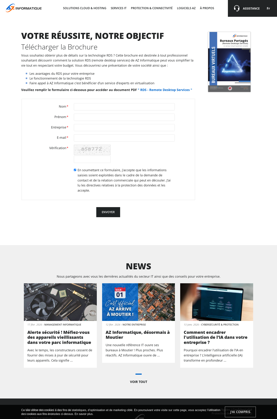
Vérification (58, 148)
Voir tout (138, 382)
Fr (268, 8)
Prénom (61, 117)
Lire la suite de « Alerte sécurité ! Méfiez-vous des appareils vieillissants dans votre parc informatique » (60, 325)
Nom (63, 106)
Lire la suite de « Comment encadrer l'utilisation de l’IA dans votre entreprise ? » (216, 325)
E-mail (62, 137)
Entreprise (59, 127)
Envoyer (108, 212)
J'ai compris (240, 412)
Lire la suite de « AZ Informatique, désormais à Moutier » (138, 323)
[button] (138, 374)
